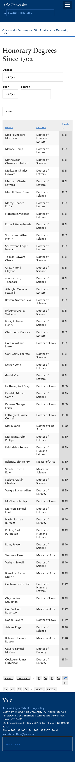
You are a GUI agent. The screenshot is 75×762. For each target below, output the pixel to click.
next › (39, 689)
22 (25, 689)
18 (65, 683)
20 (12, 689)
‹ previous (23, 678)
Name (9, 127)
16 (58, 678)
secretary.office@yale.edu (18, 734)
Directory (13, 744)
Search (25, 86)
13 (39, 678)
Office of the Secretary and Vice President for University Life (35, 31)
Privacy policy (36, 708)
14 (45, 678)
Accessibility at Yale (14, 708)
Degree (8, 69)
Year (6, 86)
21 (19, 689)
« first (8, 678)
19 (5, 689)
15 (52, 678)
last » (51, 689)
